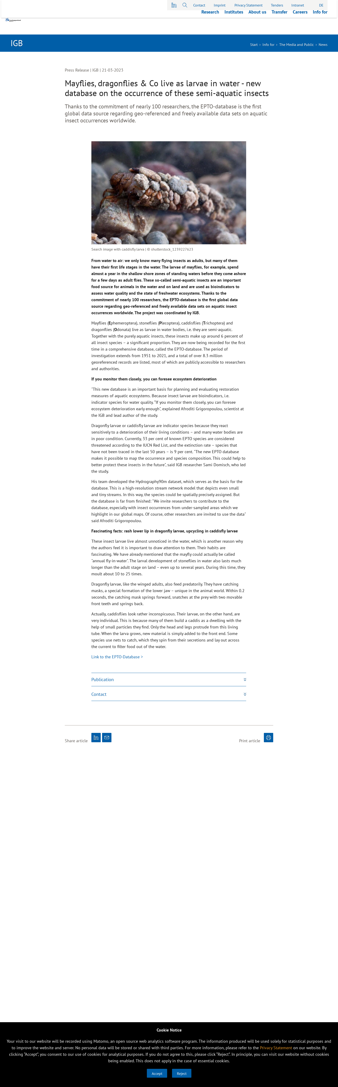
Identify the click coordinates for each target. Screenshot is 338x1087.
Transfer (279, 29)
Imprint (219, 5)
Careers (300, 29)
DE (321, 5)
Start (254, 44)
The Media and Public (296, 44)
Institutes (233, 29)
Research (210, 29)
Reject (181, 1073)
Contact (199, 5)
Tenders (277, 5)
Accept (157, 1073)
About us (257, 29)
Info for (320, 29)
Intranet (297, 5)
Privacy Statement (248, 5)
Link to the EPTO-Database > (117, 656)
